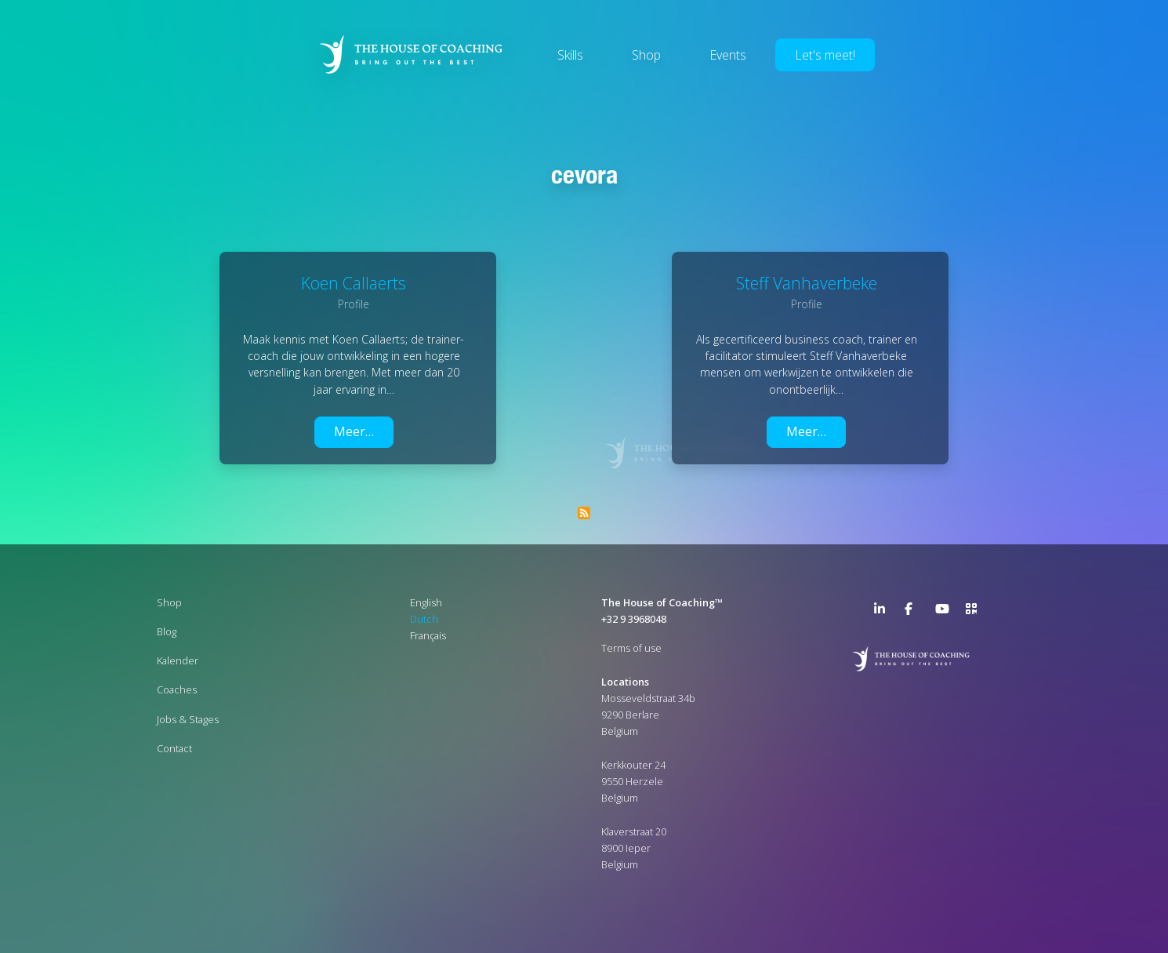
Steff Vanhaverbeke (806, 282)
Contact (174, 748)
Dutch (424, 619)
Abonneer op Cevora (584, 513)
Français (428, 635)
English (426, 602)
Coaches (177, 689)
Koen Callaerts (353, 282)
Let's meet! (825, 55)
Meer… (354, 431)
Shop (646, 55)
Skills (570, 55)
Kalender (177, 660)
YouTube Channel (944, 611)
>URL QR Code (975, 611)
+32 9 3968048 (633, 619)
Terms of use (631, 648)
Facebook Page (914, 611)
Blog (166, 631)
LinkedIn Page (883, 611)
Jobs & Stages (188, 719)
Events (727, 55)
